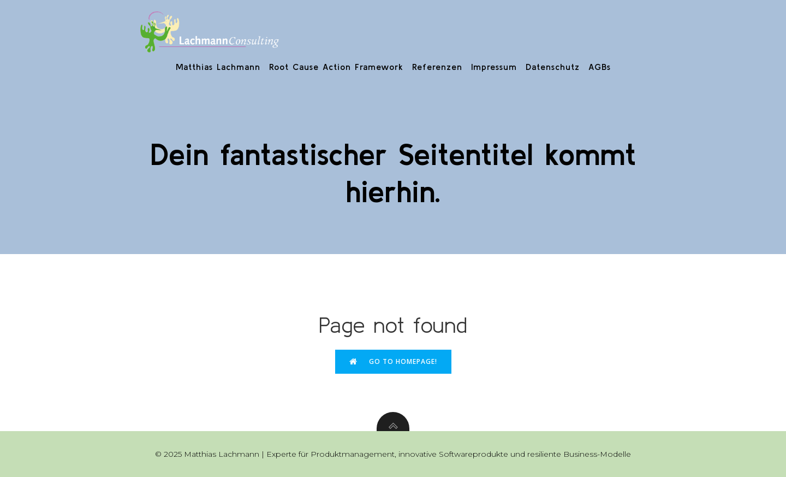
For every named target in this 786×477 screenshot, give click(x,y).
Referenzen (437, 67)
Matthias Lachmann (218, 67)
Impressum (494, 67)
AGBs (599, 67)
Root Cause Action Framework (336, 67)
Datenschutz (553, 67)
